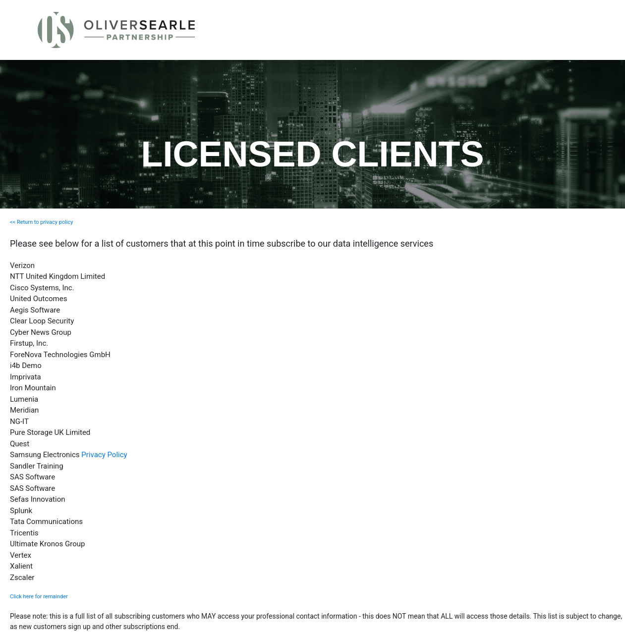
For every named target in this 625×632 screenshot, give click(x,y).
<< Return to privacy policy (41, 222)
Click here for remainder (39, 596)
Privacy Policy (104, 454)
